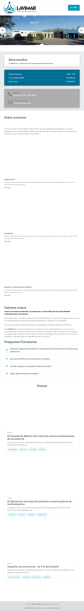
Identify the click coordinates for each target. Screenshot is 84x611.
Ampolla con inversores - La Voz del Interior (33, 566)
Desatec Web (36, 604)
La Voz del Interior (14, 577)
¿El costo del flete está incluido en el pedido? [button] (30, 359)
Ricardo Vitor (37, 577)
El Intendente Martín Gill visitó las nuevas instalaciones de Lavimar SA (40, 437)
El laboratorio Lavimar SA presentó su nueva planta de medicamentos (39, 503)
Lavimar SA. (23, 449)
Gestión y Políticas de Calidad (17, 287)
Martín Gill (33, 449)
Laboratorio (9, 179)
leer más (7, 188)
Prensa (9, 433)
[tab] (42, 350)
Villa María (42, 449)
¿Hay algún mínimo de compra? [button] (24, 373)
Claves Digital (12, 449)
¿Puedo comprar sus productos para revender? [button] (31, 366)
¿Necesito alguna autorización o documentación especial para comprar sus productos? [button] (44, 350)
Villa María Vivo (41, 514)
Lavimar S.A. (29, 608)
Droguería (8, 233)
